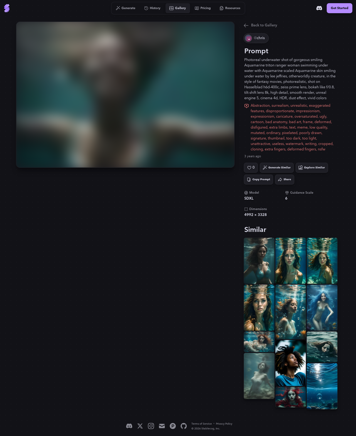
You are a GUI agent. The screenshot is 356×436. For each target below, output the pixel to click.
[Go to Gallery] (177, 8)
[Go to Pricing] (202, 8)
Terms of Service (201, 423)
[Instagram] (151, 426)
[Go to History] (152, 8)
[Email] (161, 426)
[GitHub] (183, 426)
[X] (140, 426)
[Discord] (319, 8)
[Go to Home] (7, 8)
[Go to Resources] (230, 8)
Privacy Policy (224, 423)
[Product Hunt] (172, 426)
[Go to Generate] (125, 8)
